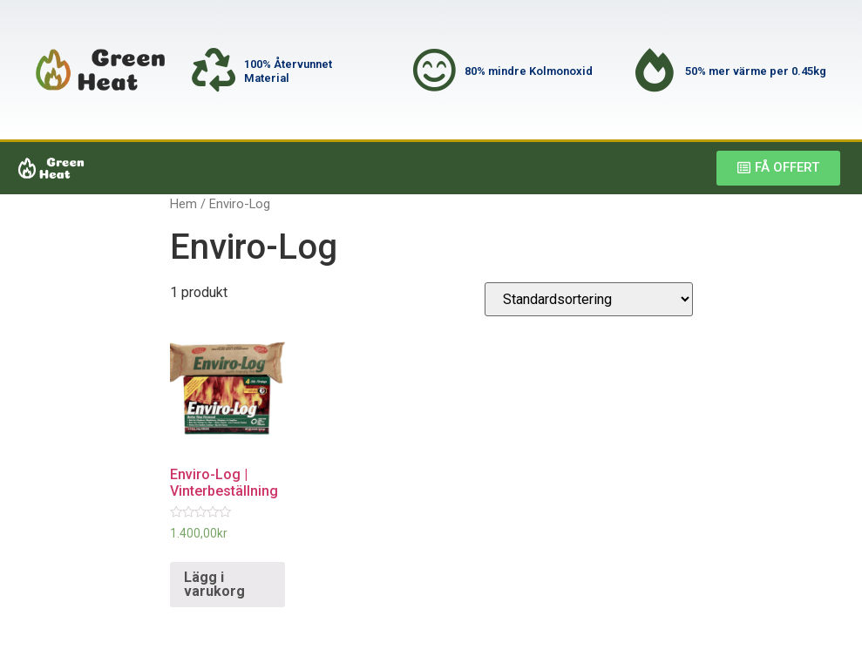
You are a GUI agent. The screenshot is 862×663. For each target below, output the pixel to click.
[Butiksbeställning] (589, 299)
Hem (183, 204)
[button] (778, 168)
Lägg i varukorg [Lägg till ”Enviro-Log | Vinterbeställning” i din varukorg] (214, 584)
